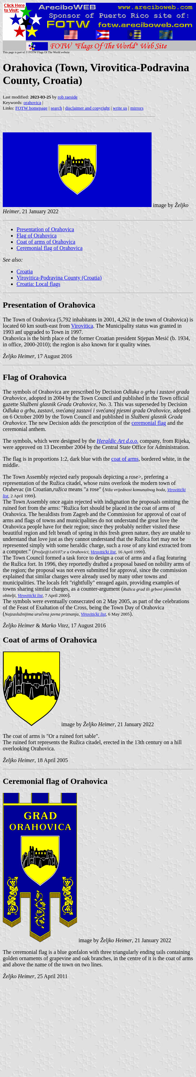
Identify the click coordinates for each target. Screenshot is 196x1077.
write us (120, 108)
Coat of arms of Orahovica (46, 242)
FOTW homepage (31, 108)
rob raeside (68, 97)
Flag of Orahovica (36, 235)
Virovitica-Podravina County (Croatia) (59, 278)
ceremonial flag (149, 423)
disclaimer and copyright (87, 108)
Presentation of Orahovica (45, 229)
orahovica (32, 102)
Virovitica (82, 326)
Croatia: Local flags (38, 284)
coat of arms (124, 459)
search (56, 108)
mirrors (136, 108)
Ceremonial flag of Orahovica (49, 248)
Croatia (25, 271)
